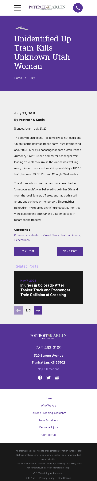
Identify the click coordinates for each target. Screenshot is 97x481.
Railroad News (50, 235)
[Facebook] (40, 378)
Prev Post (26, 251)
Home (48, 398)
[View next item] (38, 310)
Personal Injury (48, 427)
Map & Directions (48, 369)
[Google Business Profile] (57, 378)
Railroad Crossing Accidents (48, 412)
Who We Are (48, 405)
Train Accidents (48, 420)
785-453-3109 (48, 348)
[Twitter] (48, 378)
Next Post (70, 251)
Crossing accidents (26, 235)
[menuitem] (30, 478)
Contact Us (48, 434)
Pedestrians (22, 240)
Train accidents (70, 235)
